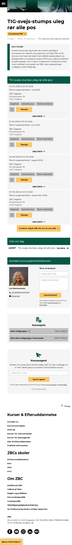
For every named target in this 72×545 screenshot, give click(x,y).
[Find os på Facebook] (9, 533)
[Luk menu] (68, 3)
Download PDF (16, 34)
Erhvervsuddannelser (18, 459)
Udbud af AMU (14, 489)
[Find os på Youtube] (16, 533)
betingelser (43, 305)
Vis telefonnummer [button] (21, 292)
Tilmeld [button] (24, 109)
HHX (9, 467)
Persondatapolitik (16, 497)
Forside (10, 39)
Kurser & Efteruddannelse (32, 414)
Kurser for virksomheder (19, 434)
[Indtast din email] (53, 274)
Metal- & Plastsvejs (26, 39)
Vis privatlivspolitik (38, 389)
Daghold (14, 104)
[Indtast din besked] (53, 284)
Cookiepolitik (14, 501)
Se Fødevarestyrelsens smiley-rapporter (27, 509)
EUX (9, 463)
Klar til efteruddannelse (19, 441)
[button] (12, 109)
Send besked (50, 295)
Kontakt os (12, 422)
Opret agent (39, 379)
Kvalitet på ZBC (14, 485)
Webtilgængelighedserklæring (22, 505)
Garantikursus (28, 104)
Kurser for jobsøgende (18, 437)
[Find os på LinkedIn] (30, 533)
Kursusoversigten (16, 426)
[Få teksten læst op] (36, 533)
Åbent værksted (44, 104)
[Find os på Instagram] (23, 533)
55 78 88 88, (16, 523)
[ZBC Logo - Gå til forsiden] (3, 3)
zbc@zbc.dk (28, 523)
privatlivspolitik (53, 303)
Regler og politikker (17, 493)
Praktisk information (17, 445)
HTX (9, 471)
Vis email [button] (16, 296)
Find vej (11, 430)
